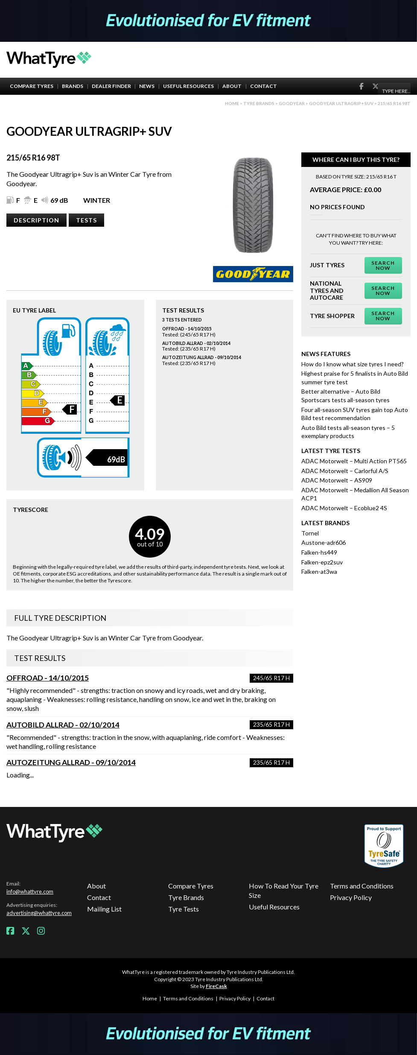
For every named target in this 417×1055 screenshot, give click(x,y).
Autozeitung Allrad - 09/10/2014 (71, 762)
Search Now (383, 265)
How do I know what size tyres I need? (352, 364)
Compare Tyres (31, 86)
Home (232, 103)
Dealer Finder (111, 86)
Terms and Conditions (362, 886)
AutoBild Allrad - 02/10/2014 (63, 724)
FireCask (216, 986)
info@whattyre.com (29, 891)
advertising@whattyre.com (39, 912)
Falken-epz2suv (322, 562)
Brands (72, 86)
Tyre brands (258, 103)
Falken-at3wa (319, 571)
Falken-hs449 (319, 552)
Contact (263, 86)
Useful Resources (188, 86)
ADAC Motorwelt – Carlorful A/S (344, 470)
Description (36, 220)
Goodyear (292, 103)
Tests (86, 220)
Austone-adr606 (323, 542)
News (147, 86)
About (232, 86)
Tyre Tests (183, 909)
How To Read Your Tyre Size (283, 890)
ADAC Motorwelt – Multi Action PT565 (354, 461)
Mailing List (104, 909)
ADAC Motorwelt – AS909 (336, 480)
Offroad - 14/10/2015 (47, 677)
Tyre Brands (186, 897)
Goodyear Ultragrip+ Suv (341, 103)
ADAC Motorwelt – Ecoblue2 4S (344, 507)
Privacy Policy (351, 897)
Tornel (310, 533)
